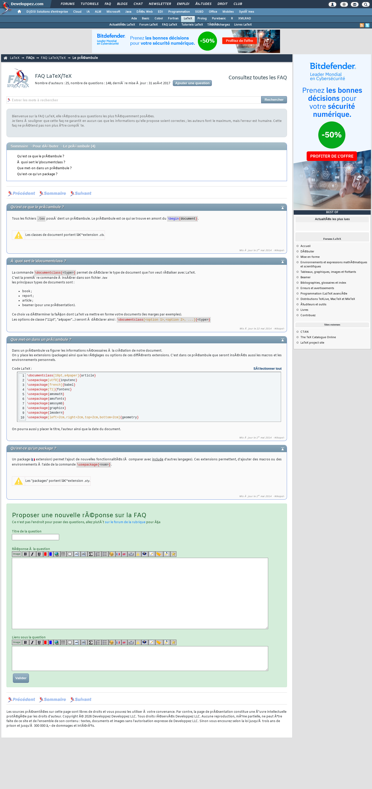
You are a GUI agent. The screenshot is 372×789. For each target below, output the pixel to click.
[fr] (118, 554)
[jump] (159, 554)
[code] (77, 554)
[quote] (70, 554)
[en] (124, 554)
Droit (222, 4)
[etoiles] (173, 554)
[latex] (91, 554)
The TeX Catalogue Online (318, 337)
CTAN (304, 332)
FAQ (107, 4)
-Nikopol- (279, 250)
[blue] (50, 554)
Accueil (305, 246)
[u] (39, 554)
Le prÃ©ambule (85, 58)
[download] (166, 554)
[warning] (138, 554)
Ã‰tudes (203, 4)
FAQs (30, 58)
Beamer (305, 277)
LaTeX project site (312, 343)
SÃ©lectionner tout (267, 368)
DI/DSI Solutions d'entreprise (47, 12)
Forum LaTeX (148, 25)
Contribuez (308, 315)
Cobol (158, 18)
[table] (63, 554)
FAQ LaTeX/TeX (53, 58)
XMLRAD (244, 18)
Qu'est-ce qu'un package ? (37, 174)
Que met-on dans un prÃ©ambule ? (44, 168)
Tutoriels (89, 4)
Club (237, 4)
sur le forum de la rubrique (125, 522)
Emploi (183, 4)
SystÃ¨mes (246, 12)
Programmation (179, 12)
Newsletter (159, 4)
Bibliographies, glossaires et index (323, 283)
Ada (134, 18)
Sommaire (19, 146)
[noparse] (112, 554)
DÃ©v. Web (144, 12)
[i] (32, 554)
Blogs (122, 4)
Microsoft (113, 12)
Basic (145, 18)
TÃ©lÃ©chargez (218, 25)
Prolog (202, 18)
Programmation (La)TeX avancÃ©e (323, 294)
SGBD (199, 12)
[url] (56, 554)
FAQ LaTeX (169, 25)
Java (128, 12)
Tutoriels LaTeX (192, 25)
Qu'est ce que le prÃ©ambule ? (40, 156)
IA (88, 12)
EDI (160, 12)
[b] (25, 554)
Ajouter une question (192, 83)
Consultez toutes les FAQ (257, 77)
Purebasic (219, 18)
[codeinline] (84, 554)
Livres (304, 310)
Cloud (77, 12)
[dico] (131, 554)
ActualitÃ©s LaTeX (122, 25)
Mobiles (228, 12)
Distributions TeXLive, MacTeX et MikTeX (327, 299)
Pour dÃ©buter (46, 146)
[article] (151, 554)
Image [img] (16, 554)
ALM (98, 12)
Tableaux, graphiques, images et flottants (328, 272)
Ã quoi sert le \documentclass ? (41, 162)
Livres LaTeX (243, 25)
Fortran (173, 18)
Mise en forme (310, 257)
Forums (67, 4)
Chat (138, 4)
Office (213, 12)
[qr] (144, 554)
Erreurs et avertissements (317, 288)
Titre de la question (35, 535)
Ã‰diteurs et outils (313, 304)
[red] (45, 554)
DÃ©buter (307, 251)
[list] (98, 554)
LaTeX (188, 18)
